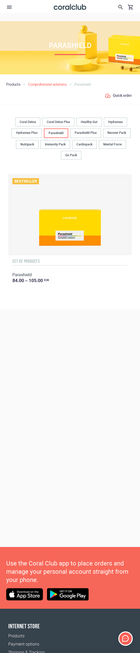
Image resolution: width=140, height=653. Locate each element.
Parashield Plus (86, 133)
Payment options (23, 644)
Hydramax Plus (26, 133)
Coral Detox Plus (58, 122)
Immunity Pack (55, 144)
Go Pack (71, 155)
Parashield (56, 133)
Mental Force (112, 144)
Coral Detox (28, 122)
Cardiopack (84, 144)
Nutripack (27, 144)
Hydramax (115, 122)
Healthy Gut (89, 122)
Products (16, 635)
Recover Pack (116, 133)
